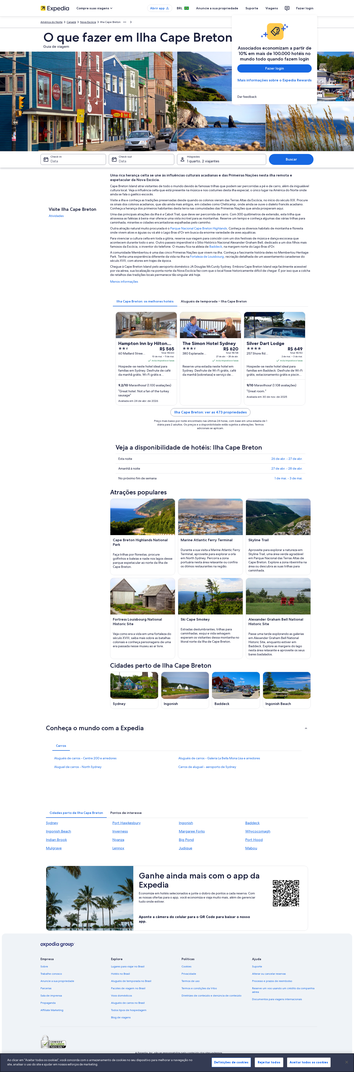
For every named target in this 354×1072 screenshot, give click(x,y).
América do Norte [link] (51, 22)
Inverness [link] (120, 831)
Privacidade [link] (189, 974)
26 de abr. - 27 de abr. (287, 459)
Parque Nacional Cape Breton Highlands (198, 228)
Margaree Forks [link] (192, 831)
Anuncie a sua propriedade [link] (57, 981)
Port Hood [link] (254, 839)
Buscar (291, 159)
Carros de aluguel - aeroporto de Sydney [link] (207, 767)
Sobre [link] (44, 966)
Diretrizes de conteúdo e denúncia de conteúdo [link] (211, 995)
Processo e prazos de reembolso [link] (272, 981)
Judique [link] (185, 848)
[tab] (145, 301)
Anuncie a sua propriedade (217, 8)
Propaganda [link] (48, 1003)
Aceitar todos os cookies (309, 1062)
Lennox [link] (118, 848)
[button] (177, 728)
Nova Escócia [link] (88, 22)
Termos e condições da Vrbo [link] (199, 988)
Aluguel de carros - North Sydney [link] (77, 767)
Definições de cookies (231, 1062)
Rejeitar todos (269, 1062)
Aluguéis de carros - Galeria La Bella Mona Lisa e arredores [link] (219, 758)
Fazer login (305, 8)
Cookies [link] (186, 966)
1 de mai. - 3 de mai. (289, 478)
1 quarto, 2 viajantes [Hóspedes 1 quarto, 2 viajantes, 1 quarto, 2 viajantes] (203, 161)
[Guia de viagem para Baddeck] (236, 690)
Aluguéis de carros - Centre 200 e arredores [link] (85, 758)
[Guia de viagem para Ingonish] (185, 690)
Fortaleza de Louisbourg (207, 256)
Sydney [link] (52, 822)
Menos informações (124, 281)
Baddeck (215, 246)
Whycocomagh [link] (257, 831)
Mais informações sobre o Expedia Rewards (274, 80)
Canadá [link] (71, 22)
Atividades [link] (56, 216)
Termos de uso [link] (191, 981)
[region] (177, 1062)
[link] (274, 96)
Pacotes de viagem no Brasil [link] (128, 988)
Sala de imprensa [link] (51, 995)
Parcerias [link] (45, 988)
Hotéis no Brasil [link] (120, 974)
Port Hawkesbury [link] (126, 822)
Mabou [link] (251, 848)
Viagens (272, 8)
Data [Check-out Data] (122, 161)
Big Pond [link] (186, 839)
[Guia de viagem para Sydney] (134, 690)
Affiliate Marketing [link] (51, 1010)
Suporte (251, 8)
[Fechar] (347, 1062)
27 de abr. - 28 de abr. (287, 468)
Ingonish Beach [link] (58, 831)
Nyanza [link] (118, 839)
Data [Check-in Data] (54, 161)
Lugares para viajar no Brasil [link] (127, 966)
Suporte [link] (257, 966)
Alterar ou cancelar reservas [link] (269, 974)
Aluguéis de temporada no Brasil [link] (131, 981)
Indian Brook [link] (56, 839)
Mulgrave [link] (54, 848)
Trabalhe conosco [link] (51, 974)
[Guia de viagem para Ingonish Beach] (287, 690)
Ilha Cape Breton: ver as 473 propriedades (210, 412)
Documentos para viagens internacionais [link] (277, 999)
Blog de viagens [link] (121, 1017)
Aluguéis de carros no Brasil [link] (128, 1003)
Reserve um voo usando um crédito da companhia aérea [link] (283, 990)
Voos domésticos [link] (121, 995)
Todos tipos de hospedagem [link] (129, 1010)
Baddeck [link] (252, 822)
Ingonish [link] (186, 822)
